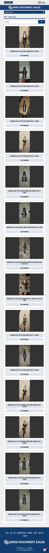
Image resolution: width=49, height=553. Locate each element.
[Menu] (39, 2)
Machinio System (20, 548)
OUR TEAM (40, 533)
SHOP (7, 533)
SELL (14, 533)
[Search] (21, 22)
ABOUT (35, 533)
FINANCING (29, 533)
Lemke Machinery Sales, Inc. (26, 550)
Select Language (8, 2)
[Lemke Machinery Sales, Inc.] (24, 542)
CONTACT (25, 536)
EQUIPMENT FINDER (21, 533)
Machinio (30, 548)
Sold (11, 533)
